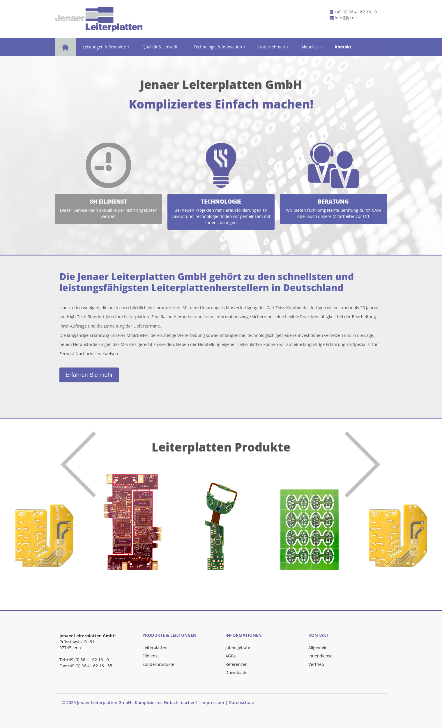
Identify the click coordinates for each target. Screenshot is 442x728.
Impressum (212, 702)
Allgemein (318, 647)
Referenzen (236, 664)
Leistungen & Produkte (106, 47)
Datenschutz (241, 702)
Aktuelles (311, 47)
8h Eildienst (108, 201)
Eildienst (150, 656)
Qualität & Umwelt (161, 47)
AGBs (230, 656)
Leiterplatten (154, 647)
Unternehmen (273, 47)
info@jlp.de (343, 17)
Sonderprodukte (158, 664)
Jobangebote (237, 647)
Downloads (236, 672)
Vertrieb (316, 664)
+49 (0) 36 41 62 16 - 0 (353, 12)
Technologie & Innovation (220, 47)
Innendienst (320, 656)
